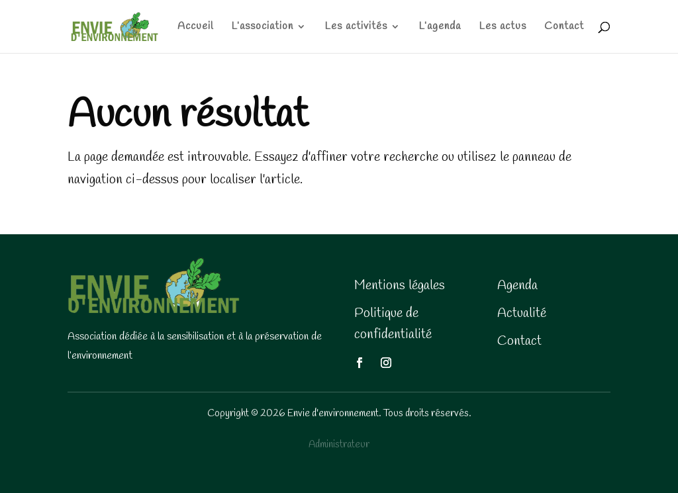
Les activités (355, 27)
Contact (564, 27)
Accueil (195, 27)
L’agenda (439, 27)
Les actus (502, 27)
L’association (262, 27)
